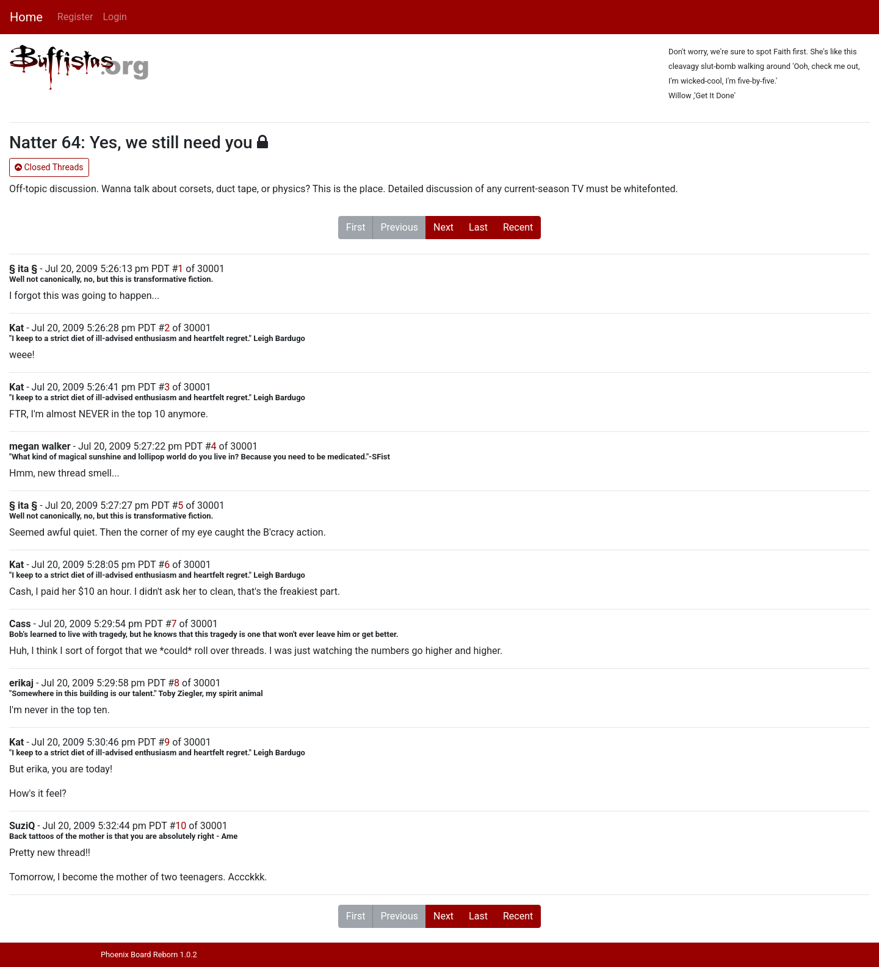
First (356, 227)
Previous (399, 227)
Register (75, 17)
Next (443, 227)
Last (478, 227)
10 (180, 826)
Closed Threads (49, 167)
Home (26, 17)
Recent (518, 227)
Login (114, 17)
